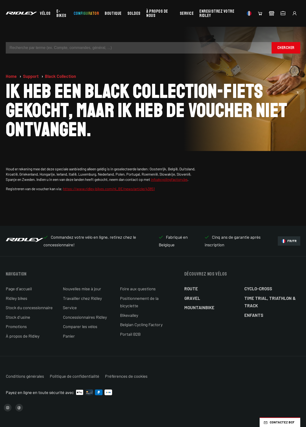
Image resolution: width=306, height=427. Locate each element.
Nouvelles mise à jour (82, 288)
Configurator (86, 13)
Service (187, 13)
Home (12, 76)
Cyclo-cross (258, 288)
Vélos (45, 13)
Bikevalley (129, 315)
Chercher (286, 47)
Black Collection (60, 76)
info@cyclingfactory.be (169, 179)
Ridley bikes (16, 298)
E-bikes (61, 13)
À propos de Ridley (22, 336)
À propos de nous (157, 13)
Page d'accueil (19, 288)
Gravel (192, 298)
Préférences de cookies (126, 376)
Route (191, 288)
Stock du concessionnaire (29, 307)
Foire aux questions (138, 288)
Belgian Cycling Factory (141, 324)
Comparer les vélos (80, 326)
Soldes (134, 13)
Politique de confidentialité (74, 376)
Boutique (113, 13)
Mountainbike (199, 307)
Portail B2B (130, 334)
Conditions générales (25, 376)
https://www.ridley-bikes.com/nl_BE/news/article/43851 (109, 188)
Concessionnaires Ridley (85, 317)
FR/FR (289, 241)
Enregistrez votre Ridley (216, 13)
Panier (69, 336)
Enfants (253, 315)
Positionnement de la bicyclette (139, 302)
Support (31, 76)
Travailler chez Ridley (82, 298)
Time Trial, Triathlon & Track (270, 302)
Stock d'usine (18, 317)
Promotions (16, 326)
